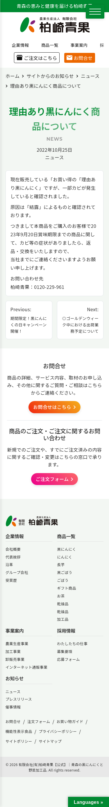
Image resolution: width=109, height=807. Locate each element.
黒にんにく (66, 549)
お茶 (61, 596)
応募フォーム (68, 659)
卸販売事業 (15, 659)
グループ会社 (17, 572)
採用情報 (66, 631)
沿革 (9, 564)
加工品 (62, 619)
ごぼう (62, 580)
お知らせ (15, 678)
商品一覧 (47, 45)
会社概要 (13, 549)
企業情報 (18, 45)
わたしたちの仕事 (72, 643)
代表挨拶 (13, 557)
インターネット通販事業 (26, 667)
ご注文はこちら (37, 57)
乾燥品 (62, 603)
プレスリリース (19, 699)
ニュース (54, 157)
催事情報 (13, 707)
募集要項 (64, 651)
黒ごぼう (64, 572)
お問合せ (79, 57)
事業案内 (77, 45)
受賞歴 (11, 580)
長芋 (61, 564)
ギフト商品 (66, 588)
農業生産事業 (17, 643)
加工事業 (13, 651)
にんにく (64, 557)
